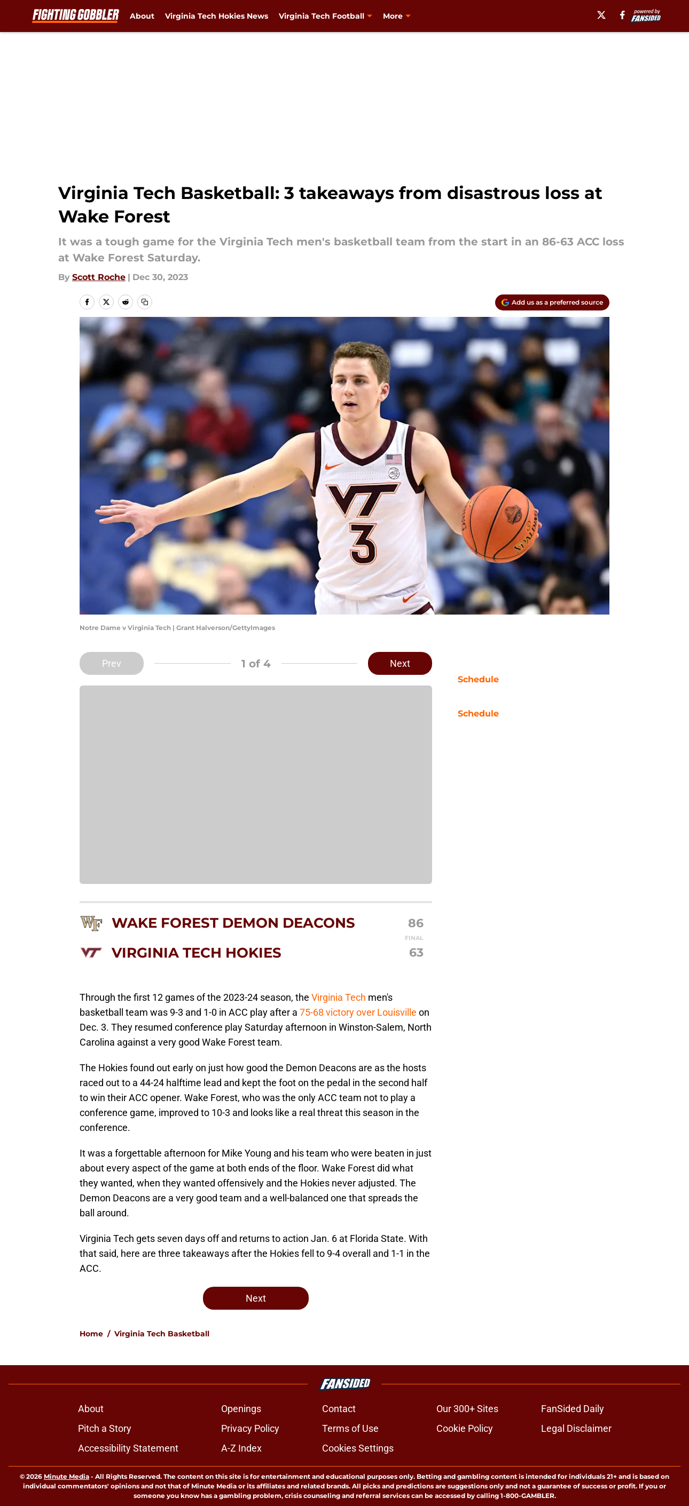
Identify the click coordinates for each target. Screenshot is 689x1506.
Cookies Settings (358, 1448)
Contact (339, 1408)
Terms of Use (350, 1428)
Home (91, 1333)
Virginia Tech (338, 997)
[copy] (144, 301)
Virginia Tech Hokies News (216, 16)
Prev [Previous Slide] (111, 663)
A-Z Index (241, 1448)
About (142, 16)
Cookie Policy (464, 1428)
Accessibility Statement (128, 1448)
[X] (605, 15)
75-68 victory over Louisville (359, 1012)
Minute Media (66, 1476)
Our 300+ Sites (467, 1408)
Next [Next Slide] (400, 663)
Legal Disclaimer (576, 1428)
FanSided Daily (572, 1408)
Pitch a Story (104, 1428)
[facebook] (626, 15)
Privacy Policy (250, 1428)
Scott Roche (99, 277)
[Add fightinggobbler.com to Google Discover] (552, 302)
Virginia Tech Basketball (161, 1333)
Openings (241, 1408)
